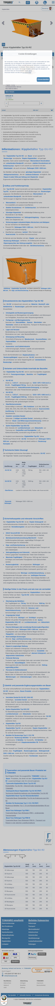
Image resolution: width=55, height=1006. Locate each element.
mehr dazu (29, 70)
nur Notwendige (26, 72)
